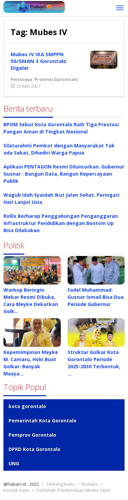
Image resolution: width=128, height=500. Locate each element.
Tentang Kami (60, 484)
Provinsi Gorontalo (56, 79)
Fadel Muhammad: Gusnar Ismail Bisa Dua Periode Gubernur (96, 297)
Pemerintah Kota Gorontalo (42, 420)
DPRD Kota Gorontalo (34, 449)
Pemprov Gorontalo (32, 435)
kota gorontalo (27, 406)
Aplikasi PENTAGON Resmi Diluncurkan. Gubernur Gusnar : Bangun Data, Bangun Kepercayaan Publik (63, 173)
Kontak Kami (16, 490)
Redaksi (90, 484)
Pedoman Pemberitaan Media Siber (74, 490)
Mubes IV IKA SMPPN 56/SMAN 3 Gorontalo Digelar (39, 61)
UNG (14, 463)
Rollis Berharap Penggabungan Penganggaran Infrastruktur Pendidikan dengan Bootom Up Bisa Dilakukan (60, 223)
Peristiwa (21, 79)
